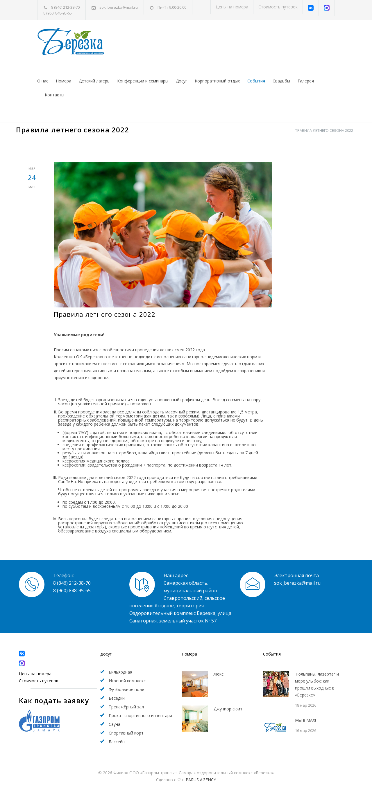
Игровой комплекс (127, 680)
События (256, 81)
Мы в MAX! (305, 720)
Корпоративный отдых (217, 81)
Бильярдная (120, 672)
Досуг (181, 81)
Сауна (114, 724)
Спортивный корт (126, 733)
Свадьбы (281, 81)
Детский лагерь (94, 81)
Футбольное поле (126, 689)
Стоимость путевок (278, 7)
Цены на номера (232, 7)
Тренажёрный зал (126, 707)
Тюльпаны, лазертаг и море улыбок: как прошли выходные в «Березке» (317, 684)
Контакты (54, 95)
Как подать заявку (54, 700)
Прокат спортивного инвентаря (140, 715)
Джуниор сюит (228, 709)
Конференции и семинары (142, 81)
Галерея (306, 81)
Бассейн (117, 741)
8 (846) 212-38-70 (65, 7)
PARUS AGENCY (201, 779)
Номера (63, 81)
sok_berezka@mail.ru (118, 7)
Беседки (117, 698)
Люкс (218, 674)
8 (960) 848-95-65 (57, 13)
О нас (42, 81)
